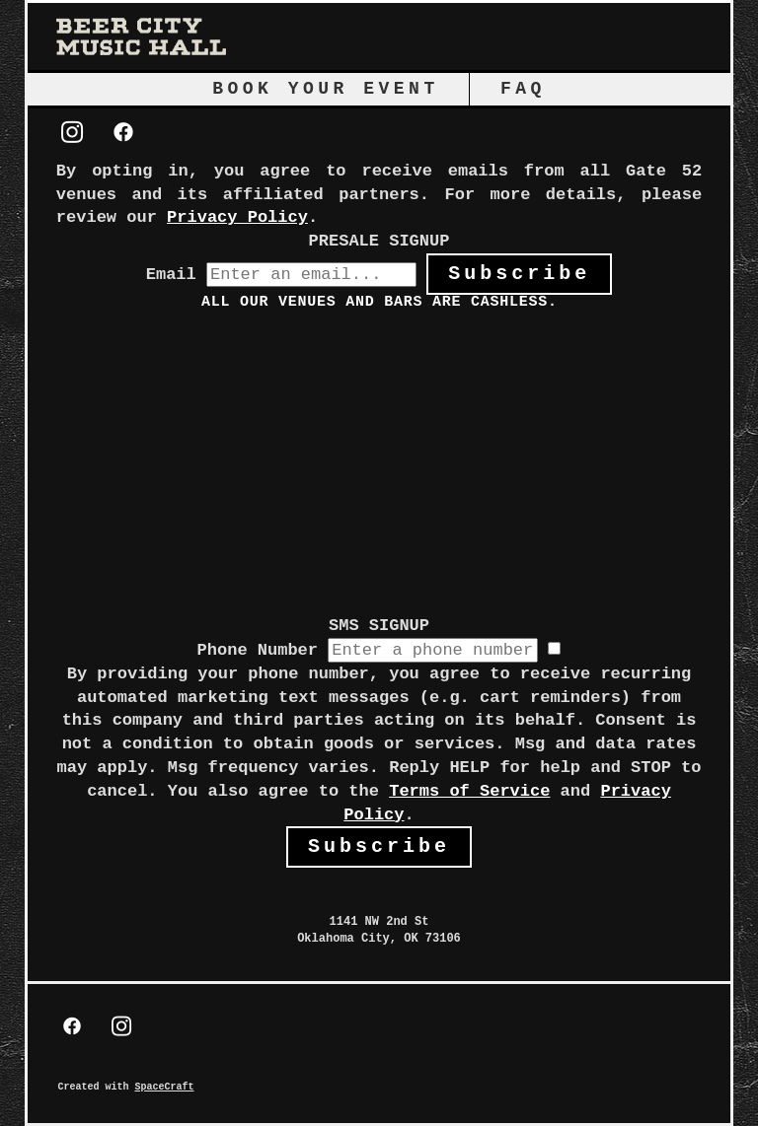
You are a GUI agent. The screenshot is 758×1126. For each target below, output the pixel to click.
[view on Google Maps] (379, 878)
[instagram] (72, 134)
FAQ (523, 89)
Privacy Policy (237, 217)
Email (171, 274)
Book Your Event (325, 89)
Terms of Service (469, 791)
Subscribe (519, 273)
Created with (125, 1087)
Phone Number (257, 650)
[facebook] (123, 134)
